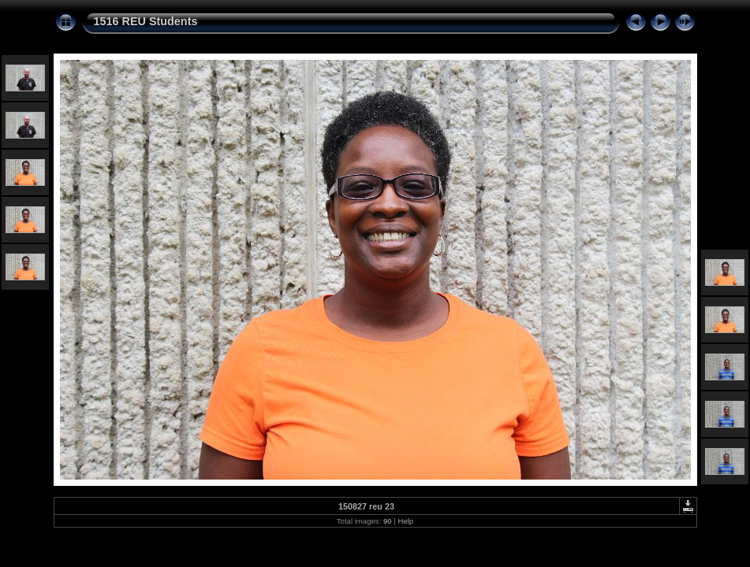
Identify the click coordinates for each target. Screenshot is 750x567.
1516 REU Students (146, 21)
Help (405, 521)
